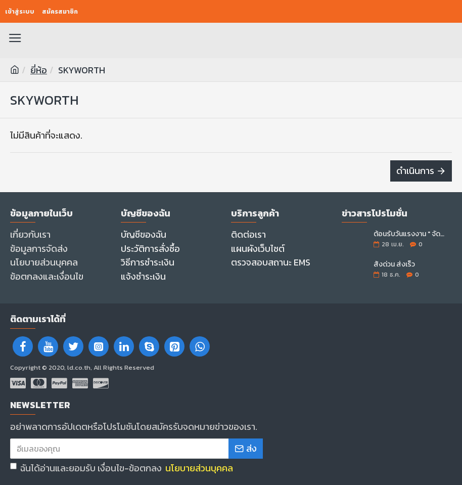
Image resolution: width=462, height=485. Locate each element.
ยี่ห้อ (38, 70)
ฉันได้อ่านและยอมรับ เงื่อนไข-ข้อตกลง (122, 468)
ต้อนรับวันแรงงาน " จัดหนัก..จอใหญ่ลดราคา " (409, 234)
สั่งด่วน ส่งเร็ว (394, 264)
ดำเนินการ (415, 171)
